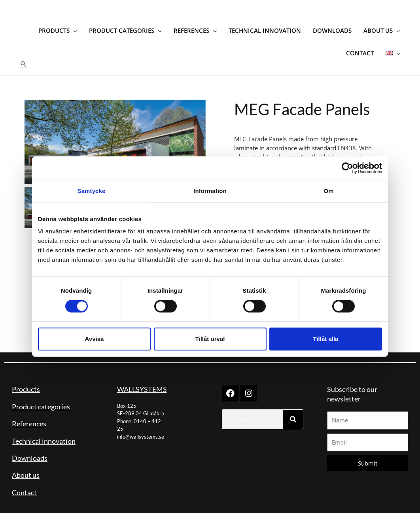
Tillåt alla (326, 338)
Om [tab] (328, 190)
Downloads (29, 450)
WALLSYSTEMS (142, 381)
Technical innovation (44, 432)
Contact (24, 484)
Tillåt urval (210, 338)
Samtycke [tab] (92, 190)
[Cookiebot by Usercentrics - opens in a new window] (347, 168)
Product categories (41, 398)
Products (26, 381)
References (29, 415)
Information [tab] (210, 190)
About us (26, 467)
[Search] (293, 411)
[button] (24, 56)
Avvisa (94, 338)
